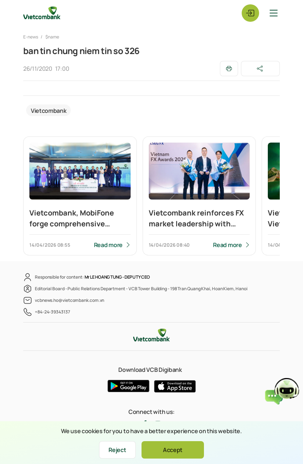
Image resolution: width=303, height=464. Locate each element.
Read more (108, 245)
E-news (30, 37)
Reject (117, 450)
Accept (173, 450)
